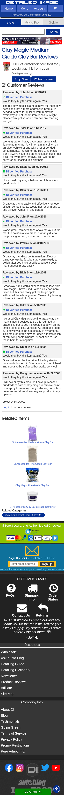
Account (39, 8)
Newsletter (9, 676)
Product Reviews (13, 682)
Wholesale (9, 652)
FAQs (11, 592)
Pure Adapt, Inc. (13, 751)
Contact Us (21, 612)
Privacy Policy (11, 739)
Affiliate (6, 688)
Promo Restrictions (15, 745)
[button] (56, 789)
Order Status (53, 594)
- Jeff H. (32, 637)
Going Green (10, 727)
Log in (6, 407)
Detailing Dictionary (15, 670)
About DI (7, 709)
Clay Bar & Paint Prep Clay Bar (23, 515)
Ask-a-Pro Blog (12, 658)
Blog (4, 715)
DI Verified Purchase (17, 97)
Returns (42, 612)
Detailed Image (32, 2)
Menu (24, 8)
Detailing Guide (12, 664)
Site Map (7, 694)
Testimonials (10, 721)
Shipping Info (32, 594)
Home (9, 8)
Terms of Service (13, 733)
